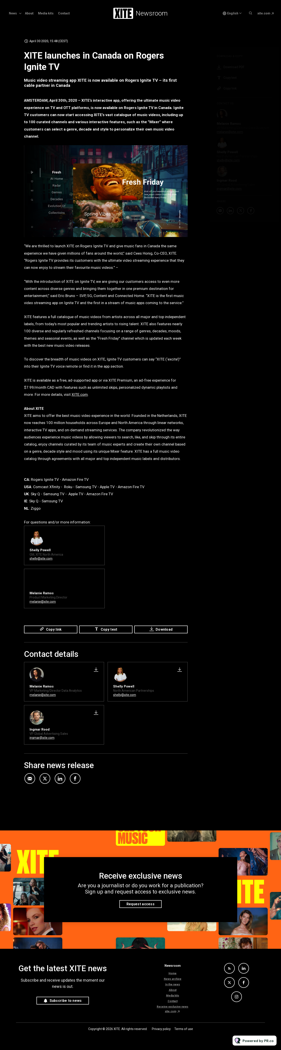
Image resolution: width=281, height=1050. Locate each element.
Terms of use (183, 1029)
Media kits (46, 13)
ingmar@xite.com (42, 737)
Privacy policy (161, 1029)
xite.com (263, 13)
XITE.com (80, 395)
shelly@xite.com (41, 559)
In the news (172, 984)
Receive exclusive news (172, 1006)
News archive (172, 979)
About (29, 13)
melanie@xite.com (43, 602)
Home (173, 973)
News (13, 13)
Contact (64, 13)
